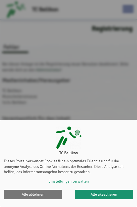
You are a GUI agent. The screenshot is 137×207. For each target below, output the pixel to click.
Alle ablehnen (33, 194)
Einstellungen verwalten (68, 181)
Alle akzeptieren (104, 194)
